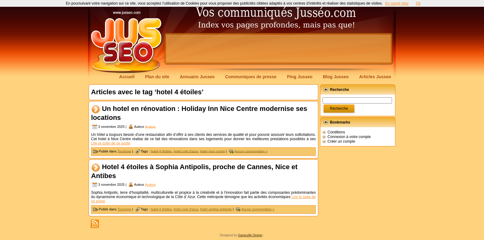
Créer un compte (341, 141)
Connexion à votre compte (349, 137)
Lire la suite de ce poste (110, 143)
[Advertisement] (278, 48)
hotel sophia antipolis (216, 209)
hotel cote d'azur (185, 151)
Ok (418, 3)
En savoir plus (396, 3)
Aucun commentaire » (251, 151)
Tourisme (124, 151)
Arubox (150, 126)
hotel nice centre (212, 151)
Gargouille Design (250, 235)
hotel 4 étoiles (161, 151)
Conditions (336, 132)
